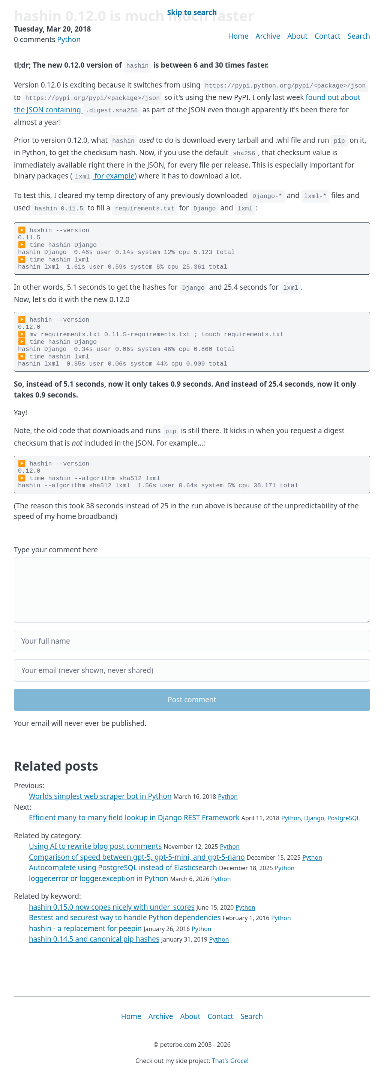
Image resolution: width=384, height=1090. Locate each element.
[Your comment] (192, 600)
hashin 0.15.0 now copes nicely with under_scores (112, 917)
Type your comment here (56, 560)
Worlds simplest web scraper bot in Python (100, 806)
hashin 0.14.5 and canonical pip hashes (94, 949)
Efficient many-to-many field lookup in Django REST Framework (134, 828)
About (297, 36)
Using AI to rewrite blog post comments (95, 856)
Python (69, 39)
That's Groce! (230, 1071)
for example (103, 176)
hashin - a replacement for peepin (85, 938)
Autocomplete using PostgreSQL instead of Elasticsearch (123, 878)
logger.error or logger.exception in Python (98, 888)
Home (238, 36)
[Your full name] (192, 651)
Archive (267, 36)
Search (359, 36)
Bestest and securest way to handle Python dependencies (125, 928)
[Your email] (192, 681)
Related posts (56, 776)
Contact (327, 36)
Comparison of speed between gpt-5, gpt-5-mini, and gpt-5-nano (137, 867)
